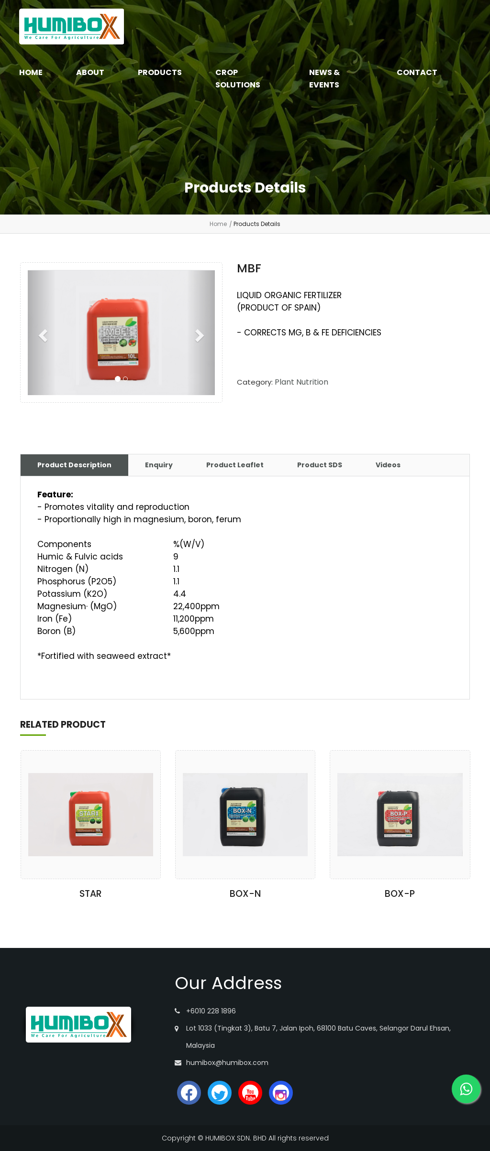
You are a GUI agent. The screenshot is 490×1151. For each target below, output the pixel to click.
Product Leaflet (235, 465)
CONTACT (417, 72)
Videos (388, 465)
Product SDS (319, 465)
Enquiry (159, 465)
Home (218, 224)
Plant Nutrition (301, 381)
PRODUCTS (160, 72)
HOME (31, 72)
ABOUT (90, 72)
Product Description (74, 465)
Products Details (257, 224)
